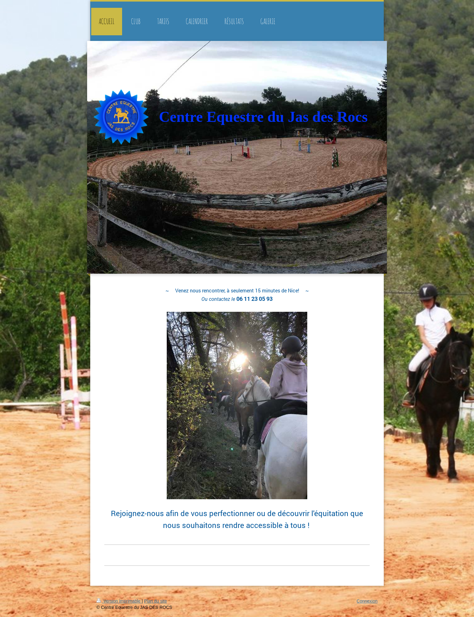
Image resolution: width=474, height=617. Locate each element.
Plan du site (155, 601)
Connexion (367, 601)
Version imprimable (119, 601)
